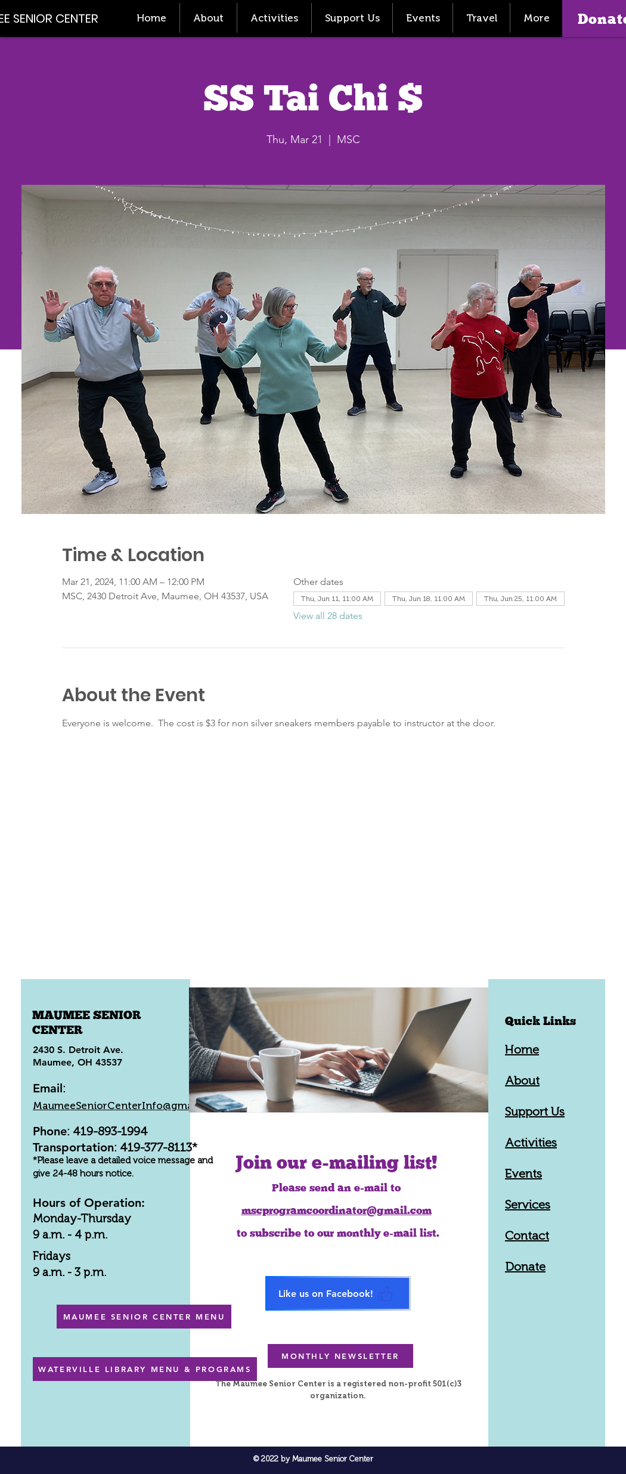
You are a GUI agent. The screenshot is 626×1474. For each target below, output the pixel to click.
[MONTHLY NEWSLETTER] (340, 1356)
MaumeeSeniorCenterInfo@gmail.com (127, 1105)
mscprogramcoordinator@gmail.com (336, 1210)
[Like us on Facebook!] (338, 1293)
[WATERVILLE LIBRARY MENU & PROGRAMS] (145, 1369)
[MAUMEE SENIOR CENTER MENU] (144, 1317)
